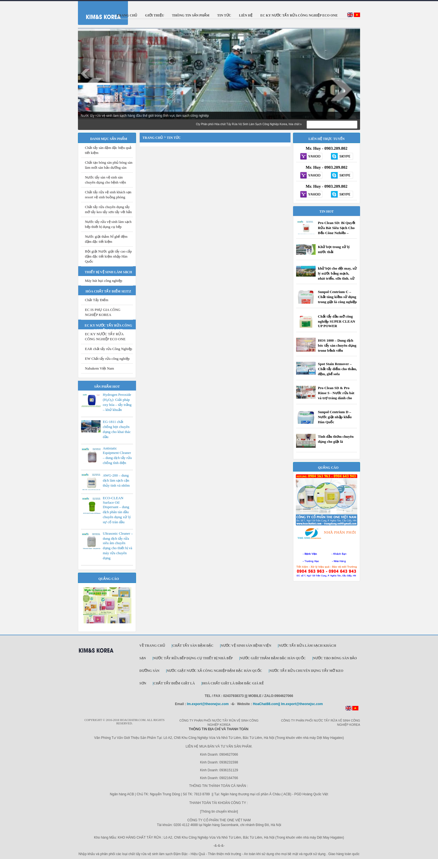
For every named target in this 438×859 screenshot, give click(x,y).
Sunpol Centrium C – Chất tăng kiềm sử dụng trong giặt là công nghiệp (337, 297)
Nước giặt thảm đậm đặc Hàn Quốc (273, 658)
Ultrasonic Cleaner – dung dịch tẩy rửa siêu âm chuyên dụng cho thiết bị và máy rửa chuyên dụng (118, 545)
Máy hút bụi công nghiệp (103, 281)
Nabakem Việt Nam (99, 368)
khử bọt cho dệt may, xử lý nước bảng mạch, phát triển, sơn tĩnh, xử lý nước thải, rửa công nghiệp (337, 278)
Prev (85, 73)
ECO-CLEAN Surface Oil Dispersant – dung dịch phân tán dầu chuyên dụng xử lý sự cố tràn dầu (117, 510)
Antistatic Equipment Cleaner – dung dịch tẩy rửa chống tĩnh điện (117, 455)
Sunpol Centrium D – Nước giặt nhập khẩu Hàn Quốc (335, 417)
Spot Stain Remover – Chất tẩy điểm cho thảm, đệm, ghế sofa (337, 369)
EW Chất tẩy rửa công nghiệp (107, 358)
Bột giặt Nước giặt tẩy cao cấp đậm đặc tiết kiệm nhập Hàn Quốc (108, 256)
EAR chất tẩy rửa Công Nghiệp (108, 349)
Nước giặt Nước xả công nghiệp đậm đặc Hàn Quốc (214, 671)
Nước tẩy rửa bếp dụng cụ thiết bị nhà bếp (193, 658)
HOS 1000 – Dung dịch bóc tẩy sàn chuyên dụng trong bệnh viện (337, 345)
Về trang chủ (152, 646)
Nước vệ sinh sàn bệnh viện (246, 646)
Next (352, 73)
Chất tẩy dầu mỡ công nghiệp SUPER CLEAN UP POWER (336, 321)
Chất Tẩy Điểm (96, 300)
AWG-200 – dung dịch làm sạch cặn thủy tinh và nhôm (116, 480)
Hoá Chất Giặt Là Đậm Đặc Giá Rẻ (233, 683)
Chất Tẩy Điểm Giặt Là (174, 683)
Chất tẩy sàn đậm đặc (192, 646)
